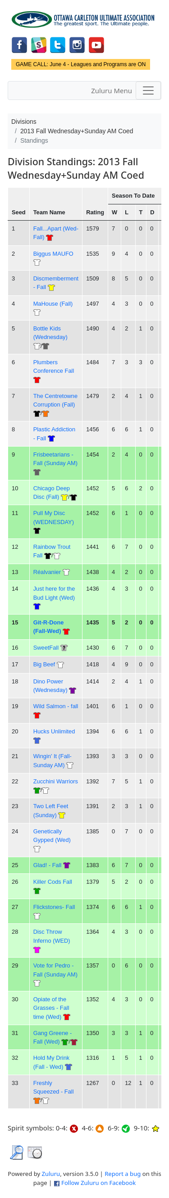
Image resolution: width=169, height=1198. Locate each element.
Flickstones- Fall (54, 907)
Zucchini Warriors (55, 781)
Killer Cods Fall (52, 881)
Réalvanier (47, 572)
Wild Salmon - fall (55, 706)
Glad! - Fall (47, 865)
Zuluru (51, 1174)
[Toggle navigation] (148, 90)
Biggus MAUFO (53, 253)
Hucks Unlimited (54, 731)
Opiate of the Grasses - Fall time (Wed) (51, 1008)
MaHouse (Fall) (53, 303)
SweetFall (46, 647)
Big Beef (44, 664)
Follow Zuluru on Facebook (98, 1183)
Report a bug (123, 1174)
